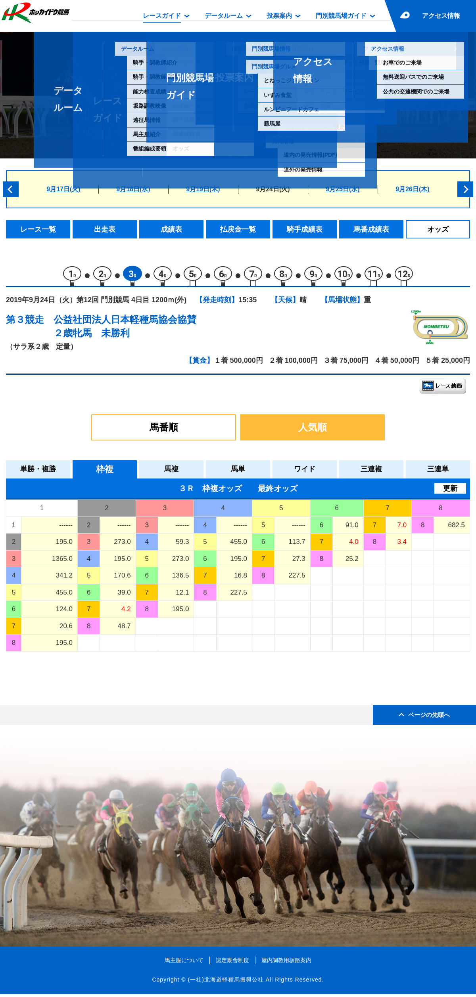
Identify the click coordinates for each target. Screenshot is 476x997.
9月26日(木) (412, 189)
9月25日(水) (342, 189)
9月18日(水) (133, 189)
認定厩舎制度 (232, 963)
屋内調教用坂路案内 (286, 963)
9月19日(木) (203, 189)
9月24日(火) (273, 189)
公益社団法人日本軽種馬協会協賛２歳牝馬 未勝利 (125, 330)
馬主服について (184, 963)
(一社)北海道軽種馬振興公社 (225, 983)
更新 (450, 492)
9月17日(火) (63, 189)
